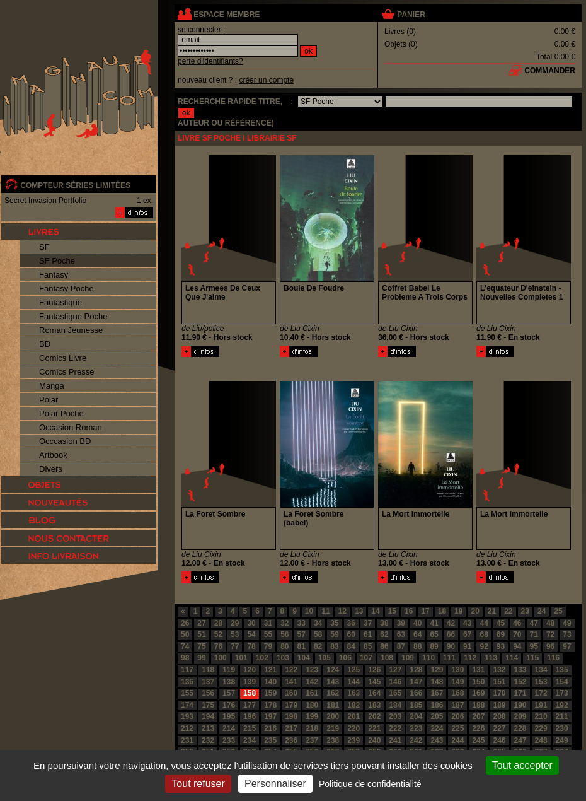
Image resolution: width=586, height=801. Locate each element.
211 (562, 716)
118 (208, 669)
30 (251, 623)
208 (499, 716)
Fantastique (60, 302)
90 (451, 646)
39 (401, 623)
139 (249, 681)
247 (520, 740)
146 (395, 681)
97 (567, 646)
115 (532, 657)
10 (309, 611)
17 (425, 611)
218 (312, 728)
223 (416, 728)
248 (541, 740)
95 (534, 646)
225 (457, 728)
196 (249, 716)
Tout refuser (197, 783)
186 (436, 705)
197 (270, 716)
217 (291, 728)
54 (251, 634)
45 (501, 623)
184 (395, 705)
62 (384, 634)
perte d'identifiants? (210, 61)
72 (550, 634)
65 (434, 634)
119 (228, 669)
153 (541, 681)
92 (484, 646)
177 (249, 705)
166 (416, 693)
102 (262, 657)
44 (484, 623)
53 (235, 634)
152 (520, 681)
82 (318, 646)
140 (270, 681)
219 (332, 728)
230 (562, 728)
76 (218, 646)
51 (201, 634)
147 (416, 681)
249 (562, 740)
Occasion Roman (70, 427)
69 (501, 634)
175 (208, 705)
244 (457, 740)
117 (187, 669)
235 (270, 740)
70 (517, 634)
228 (520, 728)
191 (541, 705)
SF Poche (57, 261)
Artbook (53, 455)
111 (449, 657)
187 (457, 705)
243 (436, 740)
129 (436, 669)
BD (44, 344)
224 (436, 728)
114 (511, 657)
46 (517, 623)
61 (368, 634)
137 (208, 681)
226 (478, 728)
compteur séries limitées (75, 185)
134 (541, 669)
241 (395, 740)
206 (457, 716)
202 (374, 716)
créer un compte (266, 80)
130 (457, 669)
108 (387, 657)
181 (332, 705)
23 (525, 611)
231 (187, 740)
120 (249, 669)
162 (332, 693)
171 (520, 693)
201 (353, 716)
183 (374, 705)
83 (334, 646)
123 (312, 669)
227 (499, 728)
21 (492, 611)
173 (562, 693)
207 (478, 716)
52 (218, 634)
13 (359, 611)
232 (208, 740)
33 (301, 623)
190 (520, 705)
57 (301, 634)
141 (291, 681)
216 (270, 728)
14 (375, 611)
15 (392, 611)
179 (291, 705)
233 (228, 740)
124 (332, 669)
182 (353, 705)
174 (187, 705)
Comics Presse (66, 372)
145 (374, 681)
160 (291, 693)
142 (312, 681)
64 (417, 634)
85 (368, 646)
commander (549, 70)
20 (475, 611)
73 (567, 634)
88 (417, 646)
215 (249, 728)
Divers (50, 469)
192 (562, 705)
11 (325, 611)
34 (318, 623)
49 (567, 623)
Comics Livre (62, 358)
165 (395, 693)
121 (270, 669)
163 (353, 693)
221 (374, 728)
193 (187, 716)
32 (284, 623)
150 (478, 681)
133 (520, 669)
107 (366, 657)
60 (351, 634)
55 (268, 634)
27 (201, 623)
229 (541, 728)
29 (235, 623)
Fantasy (53, 274)
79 (268, 646)
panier (411, 14)
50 (185, 634)
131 (478, 669)
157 (228, 693)
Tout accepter (522, 765)
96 (550, 646)
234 (249, 740)
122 (291, 669)
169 (478, 693)
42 (451, 623)
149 (457, 681)
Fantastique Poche (73, 316)
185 (416, 705)
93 (501, 646)
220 (353, 728)
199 (312, 716)
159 (270, 693)
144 (353, 681)
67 (467, 634)
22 (508, 611)
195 (228, 716)
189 (499, 705)
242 (416, 740)
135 (562, 669)
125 (353, 669)
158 (249, 693)
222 (395, 728)
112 (470, 657)
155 (187, 693)
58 (318, 634)
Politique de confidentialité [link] (370, 784)
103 (283, 657)
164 (374, 693)
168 (457, 693)
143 (332, 681)
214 (228, 728)
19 (458, 611)
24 (541, 611)
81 (301, 646)
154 (562, 681)
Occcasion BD (65, 441)
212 (187, 728)
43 (467, 623)
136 (187, 681)
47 (534, 623)
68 (484, 634)
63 (401, 634)
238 (332, 740)
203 (395, 716)
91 (467, 646)
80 (284, 646)
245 (478, 740)
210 (541, 716)
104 (303, 657)
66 (451, 634)
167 (436, 693)
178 (270, 705)
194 (208, 716)
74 (185, 646)
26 (185, 623)
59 (334, 634)
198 (291, 716)
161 (312, 693)
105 (324, 657)
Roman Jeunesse (71, 330)
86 (384, 646)
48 (550, 623)
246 (499, 740)
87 (401, 646)
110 (428, 657)
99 (201, 657)
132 (499, 669)
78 (251, 646)
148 (436, 681)
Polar (48, 399)
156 (208, 693)
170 (499, 693)
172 (541, 693)
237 (312, 740)
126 (374, 669)
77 (235, 646)
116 (553, 657)
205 (436, 716)
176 (228, 705)
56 (284, 634)
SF (44, 247)
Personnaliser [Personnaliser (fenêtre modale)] (275, 783)
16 (409, 611)
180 (312, 705)
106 (345, 657)
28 (218, 623)
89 (434, 646)
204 (416, 716)
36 (351, 623)
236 (291, 740)
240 (374, 740)
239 (353, 740)
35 (334, 623)
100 (220, 657)
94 (517, 646)
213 (208, 728)
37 (368, 623)
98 (185, 657)
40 (417, 623)
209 (520, 716)
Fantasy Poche (66, 288)
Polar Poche (61, 413)
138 (228, 681)
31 (268, 623)
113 (491, 657)
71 (534, 634)
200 (332, 716)
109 (407, 657)
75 (201, 646)
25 (558, 611)
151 (499, 681)
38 (384, 623)
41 (434, 623)
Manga (51, 385)
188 (478, 705)
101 (241, 657)
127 (395, 669)
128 (416, 669)
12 (342, 611)
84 (351, 646)
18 (442, 611)
